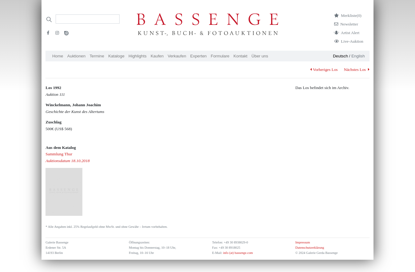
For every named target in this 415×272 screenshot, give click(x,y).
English (358, 56)
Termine (96, 56)
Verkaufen (177, 56)
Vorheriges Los (324, 69)
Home (57, 56)
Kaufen (157, 56)
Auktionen (76, 56)
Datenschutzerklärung (309, 247)
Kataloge (116, 56)
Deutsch (340, 56)
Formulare (220, 56)
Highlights (137, 56)
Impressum (302, 242)
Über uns (259, 56)
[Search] (88, 19)
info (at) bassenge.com (237, 253)
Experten (198, 56)
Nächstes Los (357, 69)
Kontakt (240, 56)
